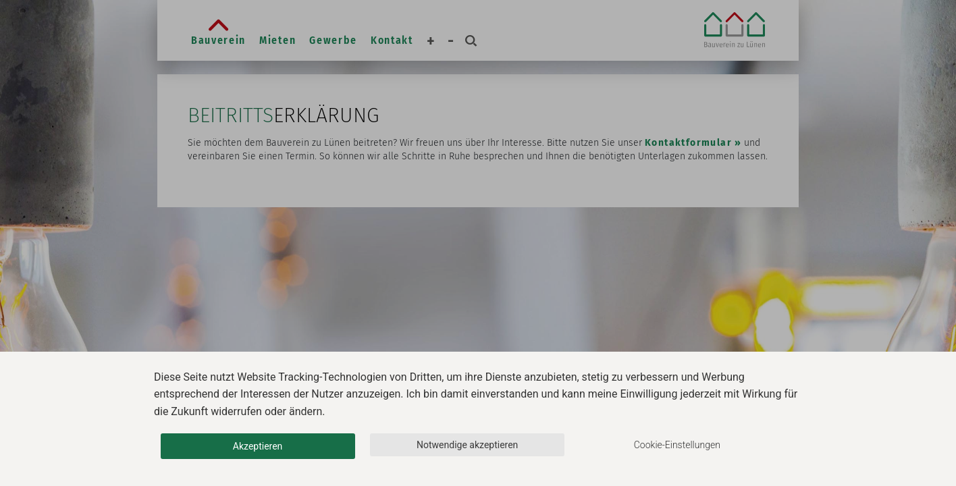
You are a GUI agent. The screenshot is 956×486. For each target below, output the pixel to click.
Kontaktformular (688, 142)
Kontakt (392, 40)
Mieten (277, 40)
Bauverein (218, 40)
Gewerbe (333, 40)
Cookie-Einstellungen (677, 444)
